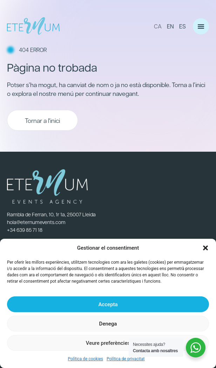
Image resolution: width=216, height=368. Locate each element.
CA (158, 26)
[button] (205, 247)
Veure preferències (108, 343)
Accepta (107, 304)
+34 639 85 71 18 (24, 229)
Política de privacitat (126, 358)
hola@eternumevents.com (36, 222)
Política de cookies (85, 358)
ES (182, 26)
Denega (108, 324)
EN (170, 26)
